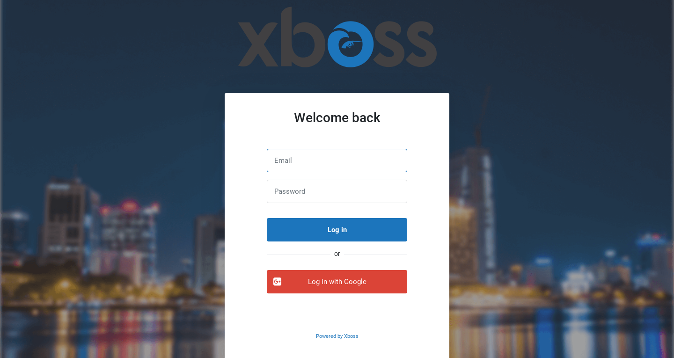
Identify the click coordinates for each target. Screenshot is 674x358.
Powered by (337, 336)
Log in (337, 230)
